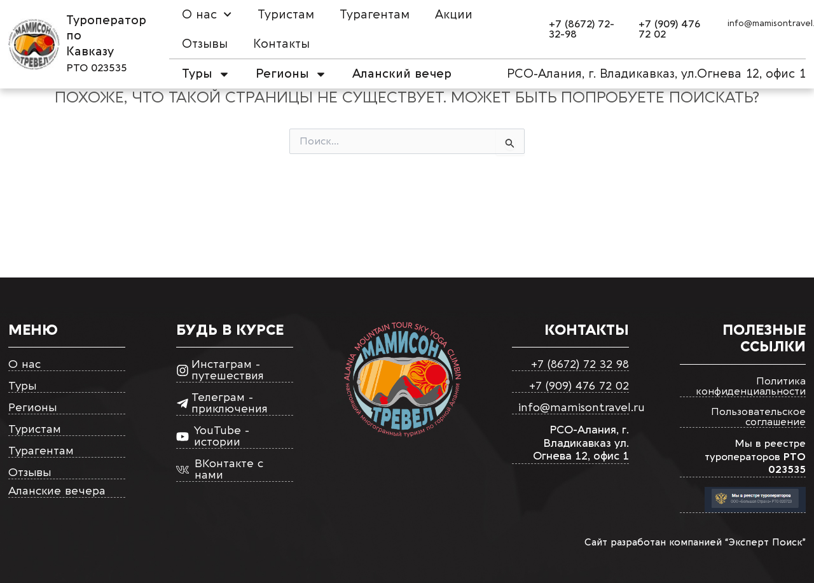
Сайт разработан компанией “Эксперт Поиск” (695, 542)
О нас (206, 14)
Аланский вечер (402, 74)
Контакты (281, 44)
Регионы (291, 74)
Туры (206, 74)
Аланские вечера (57, 492)
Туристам (286, 15)
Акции (454, 15)
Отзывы (205, 44)
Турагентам (375, 15)
